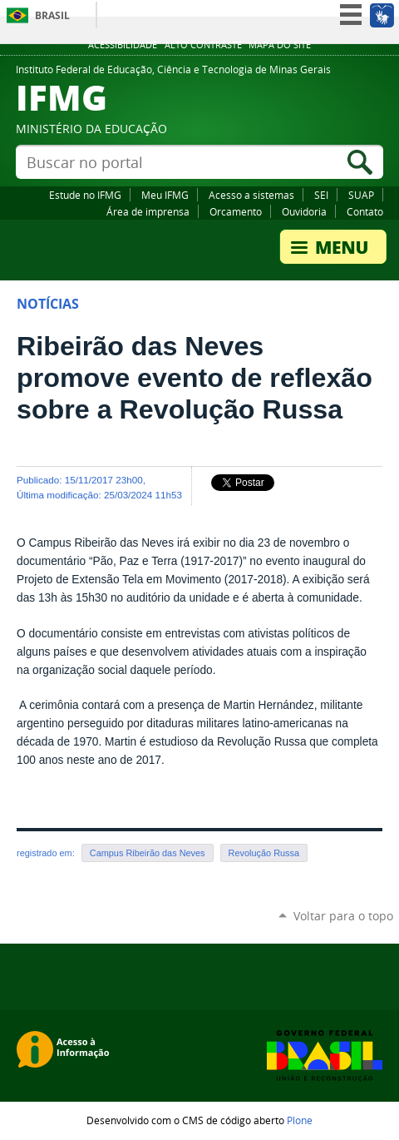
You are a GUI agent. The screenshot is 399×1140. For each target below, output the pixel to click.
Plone (300, 1120)
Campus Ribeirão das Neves (147, 853)
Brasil (52, 15)
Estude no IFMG (85, 194)
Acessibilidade (122, 45)
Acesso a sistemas (251, 194)
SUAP (361, 194)
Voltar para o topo (343, 916)
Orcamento (235, 211)
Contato (365, 211)
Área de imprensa (148, 211)
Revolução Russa (264, 853)
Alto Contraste (203, 45)
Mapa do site (280, 45)
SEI (321, 194)
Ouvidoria (304, 211)
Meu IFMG (165, 194)
